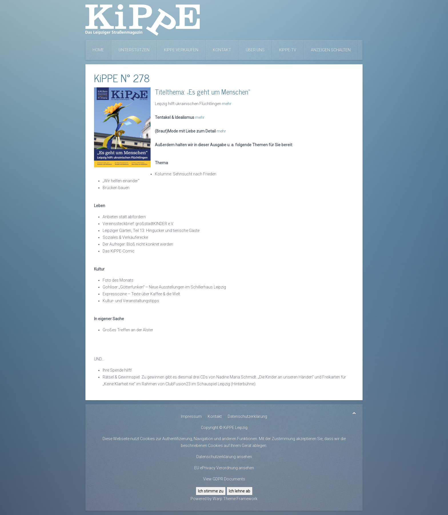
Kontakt (222, 50)
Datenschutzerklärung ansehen (224, 456)
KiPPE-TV (287, 50)
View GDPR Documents (224, 479)
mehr (226, 103)
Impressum (191, 416)
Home (98, 50)
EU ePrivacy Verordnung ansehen (224, 468)
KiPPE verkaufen (181, 50)
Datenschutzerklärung (247, 416)
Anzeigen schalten (331, 50)
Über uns (255, 50)
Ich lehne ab (239, 491)
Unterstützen (134, 50)
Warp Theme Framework (235, 498)
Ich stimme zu (210, 491)
